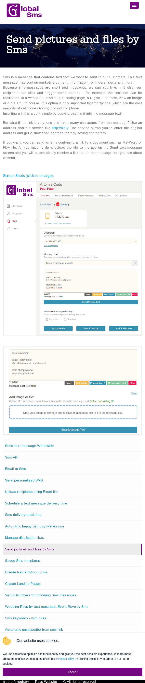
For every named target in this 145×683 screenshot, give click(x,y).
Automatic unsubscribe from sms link (34, 630)
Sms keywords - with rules (25, 618)
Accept (73, 672)
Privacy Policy (65, 658)
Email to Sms (15, 469)
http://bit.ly (60, 128)
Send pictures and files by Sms (29, 549)
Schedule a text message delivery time (36, 503)
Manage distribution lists (24, 538)
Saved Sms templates (22, 561)
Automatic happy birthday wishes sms (35, 526)
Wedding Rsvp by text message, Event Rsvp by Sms (46, 607)
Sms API (11, 457)
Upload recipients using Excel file (31, 492)
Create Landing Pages (23, 584)
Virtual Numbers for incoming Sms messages (40, 595)
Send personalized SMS (24, 480)
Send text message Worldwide (29, 446)
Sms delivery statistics (23, 515)
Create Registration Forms (26, 572)
